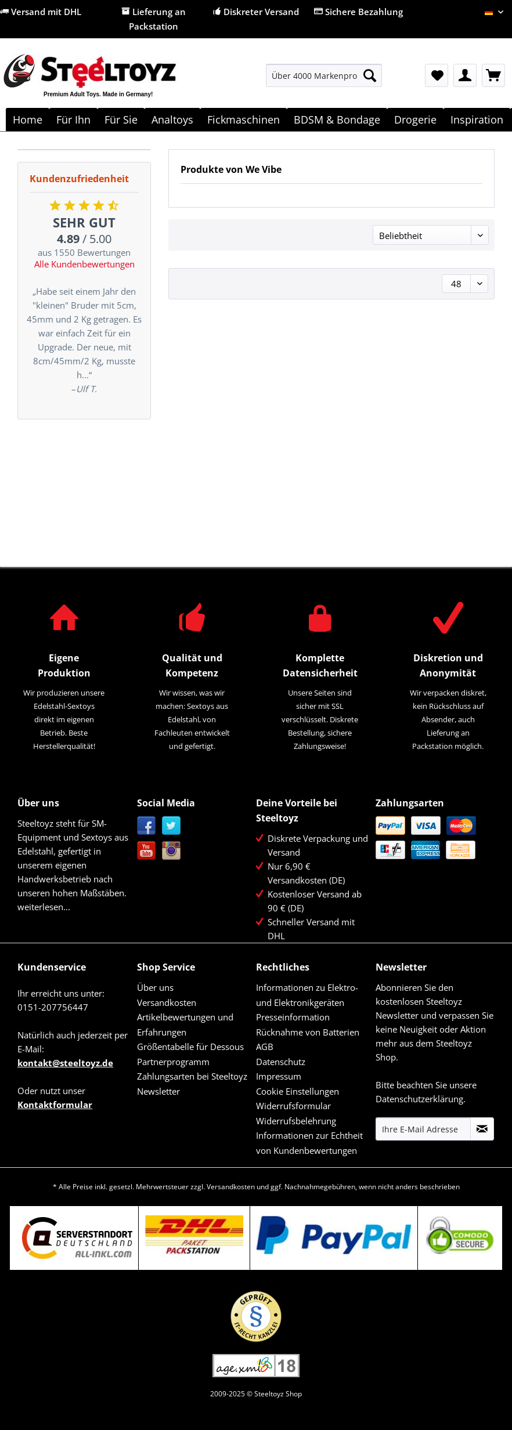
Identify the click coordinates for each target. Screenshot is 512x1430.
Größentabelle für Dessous (190, 1046)
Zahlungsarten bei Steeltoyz (192, 1076)
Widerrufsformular (293, 1106)
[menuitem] (324, 81)
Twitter (171, 825)
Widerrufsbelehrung (296, 1121)
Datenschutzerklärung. (421, 1099)
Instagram (171, 850)
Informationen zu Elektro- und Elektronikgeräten (307, 995)
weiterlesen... (43, 907)
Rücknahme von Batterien (307, 1032)
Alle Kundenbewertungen (84, 264)
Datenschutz (280, 1061)
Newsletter (158, 1091)
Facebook (146, 825)
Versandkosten (166, 1002)
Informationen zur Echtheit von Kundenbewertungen (309, 1142)
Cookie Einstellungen (297, 1091)
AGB (264, 1046)
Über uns (155, 987)
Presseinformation (293, 1017)
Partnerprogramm (173, 1061)
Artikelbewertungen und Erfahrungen (185, 1024)
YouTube (146, 850)
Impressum (278, 1076)
